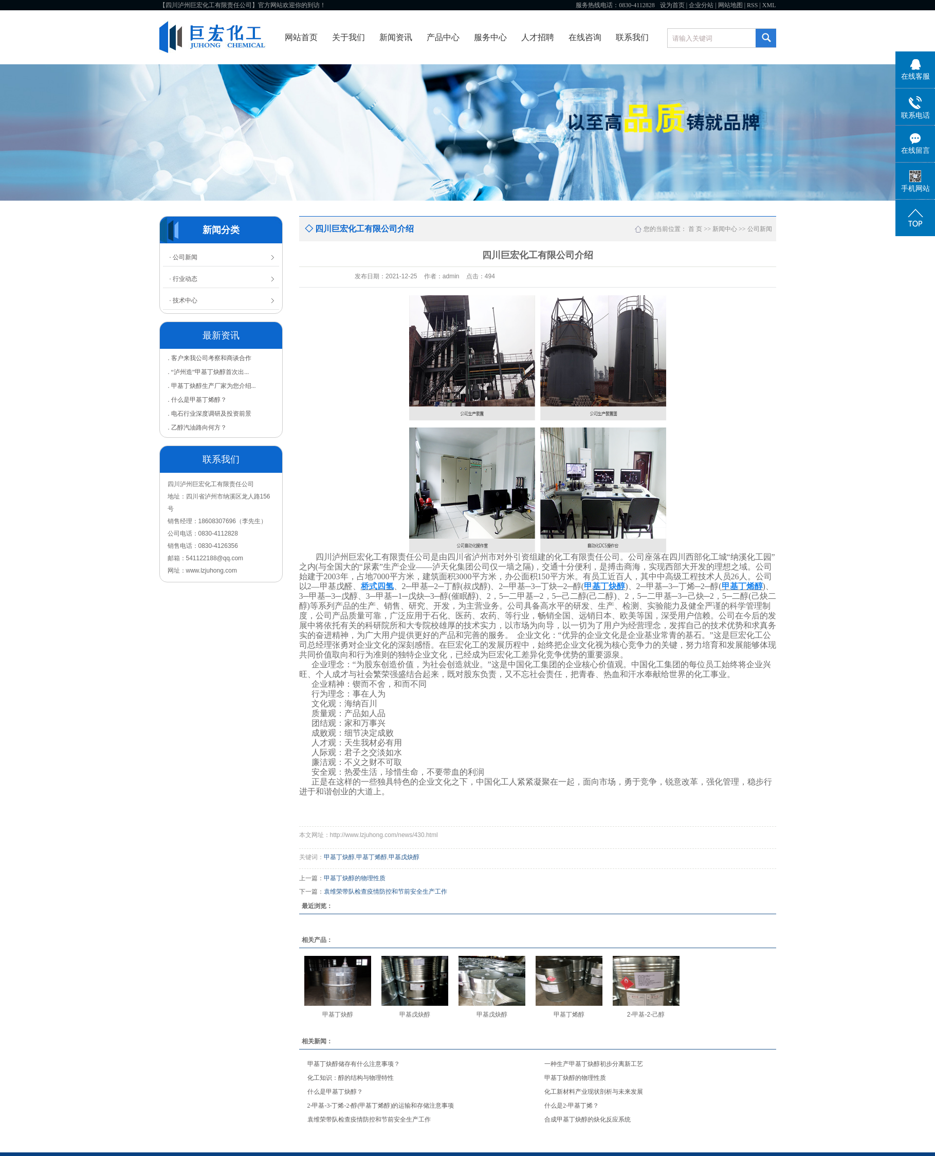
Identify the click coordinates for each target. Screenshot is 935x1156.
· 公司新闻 (183, 257)
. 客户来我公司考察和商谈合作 (209, 358)
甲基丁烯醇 (371, 857)
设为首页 (672, 5)
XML (769, 5)
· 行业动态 (183, 278)
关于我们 (348, 37)
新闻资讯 (395, 37)
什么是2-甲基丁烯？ (571, 1105)
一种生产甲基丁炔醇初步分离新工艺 (593, 1064)
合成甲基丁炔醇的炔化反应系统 (587, 1119)
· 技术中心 (183, 300)
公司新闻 (759, 229)
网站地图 (730, 5)
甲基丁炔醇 (339, 857)
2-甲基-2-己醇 (646, 1014)
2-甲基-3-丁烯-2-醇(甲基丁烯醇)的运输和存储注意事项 (380, 1105)
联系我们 (632, 37)
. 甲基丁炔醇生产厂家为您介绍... (212, 385)
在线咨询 (585, 37)
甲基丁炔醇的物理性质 (355, 878)
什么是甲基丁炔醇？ (335, 1091)
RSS (752, 5)
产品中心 (443, 37)
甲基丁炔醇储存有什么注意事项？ (353, 1064)
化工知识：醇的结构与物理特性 (350, 1077)
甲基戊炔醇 (404, 857)
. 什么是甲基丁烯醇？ (197, 399)
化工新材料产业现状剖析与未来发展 (593, 1091)
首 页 (695, 229)
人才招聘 (537, 37)
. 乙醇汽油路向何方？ (197, 427)
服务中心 (490, 37)
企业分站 (701, 5)
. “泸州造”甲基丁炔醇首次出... (208, 372)
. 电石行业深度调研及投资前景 (209, 413)
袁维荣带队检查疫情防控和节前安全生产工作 (385, 891)
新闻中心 (724, 229)
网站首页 (301, 37)
